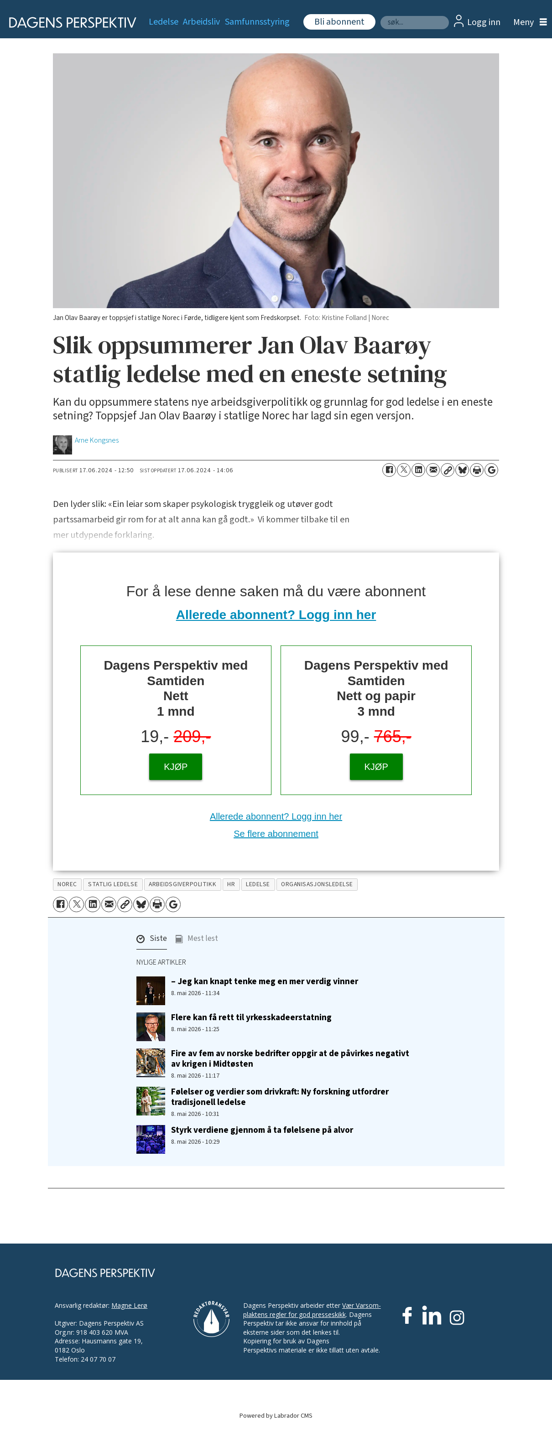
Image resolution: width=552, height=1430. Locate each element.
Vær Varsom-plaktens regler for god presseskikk (312, 1310)
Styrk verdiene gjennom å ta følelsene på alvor (262, 1130)
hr (231, 884)
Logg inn (483, 22)
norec (67, 884)
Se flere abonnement (276, 834)
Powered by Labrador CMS (276, 1415)
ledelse (258, 884)
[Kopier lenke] (447, 470)
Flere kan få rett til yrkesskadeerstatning (251, 1017)
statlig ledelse (113, 884)
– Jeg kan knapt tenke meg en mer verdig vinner (264, 981)
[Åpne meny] (528, 22)
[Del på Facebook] (389, 470)
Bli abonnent (339, 21)
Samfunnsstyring (257, 21)
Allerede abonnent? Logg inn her (276, 615)
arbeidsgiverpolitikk (182, 884)
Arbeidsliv (201, 21)
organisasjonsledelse (317, 884)
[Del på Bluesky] (462, 470)
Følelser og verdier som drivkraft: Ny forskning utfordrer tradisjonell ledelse (280, 1097)
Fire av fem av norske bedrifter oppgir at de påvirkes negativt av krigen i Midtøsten (290, 1058)
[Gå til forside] (69, 22)
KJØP (175, 767)
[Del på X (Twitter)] (404, 470)
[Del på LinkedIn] (418, 470)
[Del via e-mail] (433, 470)
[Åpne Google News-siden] (491, 470)
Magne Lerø (129, 1305)
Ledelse (163, 21)
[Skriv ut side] (477, 470)
